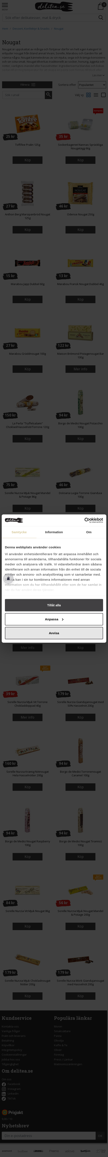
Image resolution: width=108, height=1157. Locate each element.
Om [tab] (89, 532)
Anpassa (54, 619)
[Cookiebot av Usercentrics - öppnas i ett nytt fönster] (84, 520)
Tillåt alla (54, 605)
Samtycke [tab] (19, 532)
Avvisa (54, 633)
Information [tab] (54, 532)
